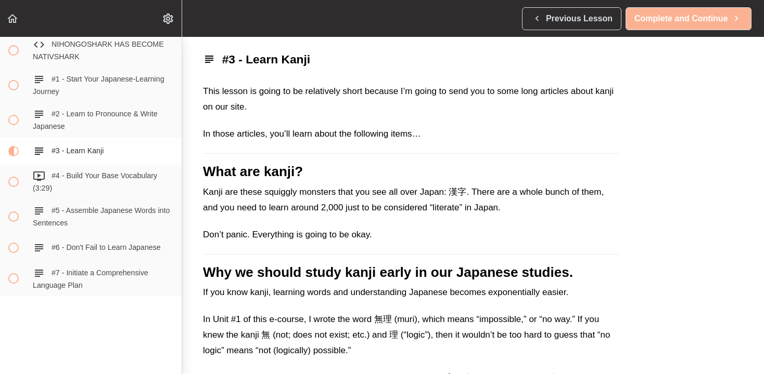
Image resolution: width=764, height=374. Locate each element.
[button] (13, 18)
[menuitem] (169, 18)
